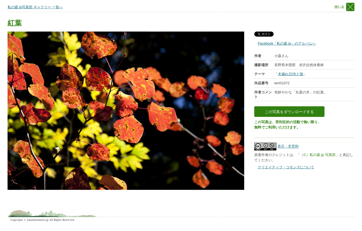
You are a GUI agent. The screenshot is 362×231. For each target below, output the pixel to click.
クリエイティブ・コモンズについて (286, 167)
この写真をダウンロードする (289, 112)
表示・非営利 (288, 146)
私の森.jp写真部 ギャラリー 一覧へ (35, 7)
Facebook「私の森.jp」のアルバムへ (287, 43)
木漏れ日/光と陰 (291, 74)
